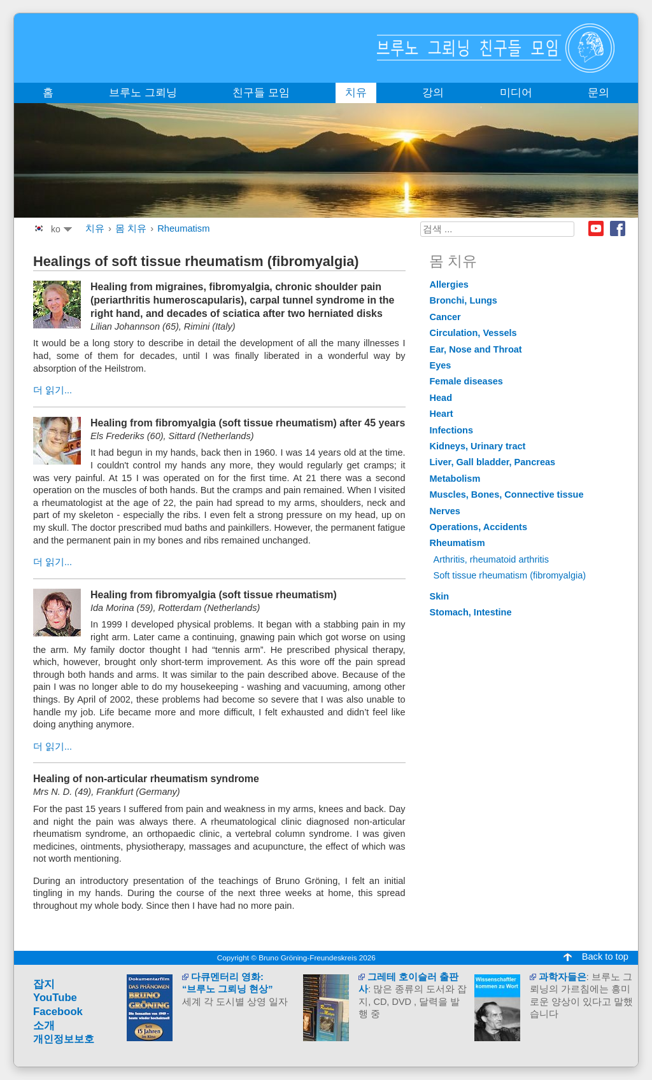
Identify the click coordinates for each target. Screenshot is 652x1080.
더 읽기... (52, 390)
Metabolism (455, 478)
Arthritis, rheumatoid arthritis (491, 559)
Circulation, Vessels (473, 333)
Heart (441, 414)
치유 (94, 228)
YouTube (55, 998)
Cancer (445, 317)
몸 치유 (130, 228)
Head (441, 398)
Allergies (449, 284)
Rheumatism (183, 228)
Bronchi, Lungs (463, 300)
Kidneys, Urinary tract (478, 446)
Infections (452, 430)
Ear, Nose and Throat (476, 349)
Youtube (596, 228)
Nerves (445, 511)
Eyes (440, 365)
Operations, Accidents (479, 527)
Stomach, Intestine (471, 612)
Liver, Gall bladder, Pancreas (493, 462)
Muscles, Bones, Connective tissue (507, 494)
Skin (440, 596)
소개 (44, 1026)
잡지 (44, 984)
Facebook (617, 228)
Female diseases (466, 381)
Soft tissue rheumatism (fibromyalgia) (510, 575)
